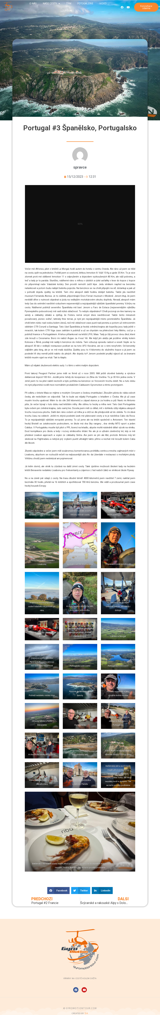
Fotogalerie (85, 3)
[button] (58, 890)
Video (103, 3)
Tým (68, 3)
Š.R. (87, 1013)
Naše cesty (51, 3)
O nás (33, 3)
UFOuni (68, 10)
